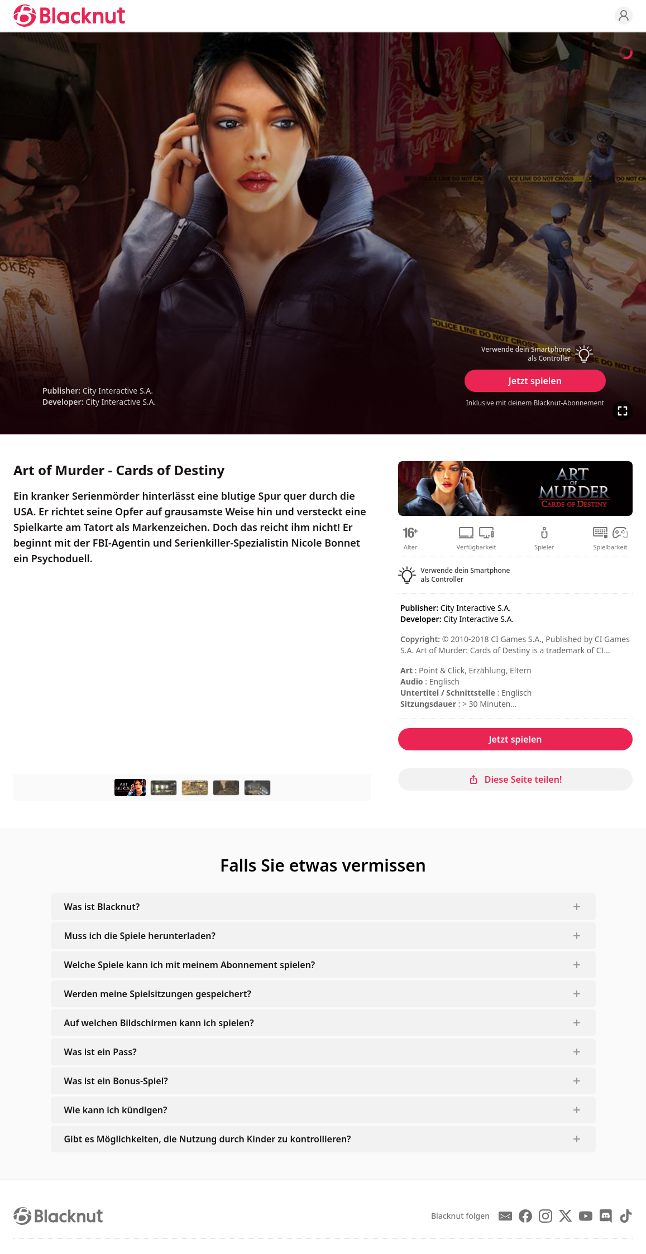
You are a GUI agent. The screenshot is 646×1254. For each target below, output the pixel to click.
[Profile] (624, 16)
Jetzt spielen (535, 381)
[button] (535, 354)
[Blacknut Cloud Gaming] (69, 15)
